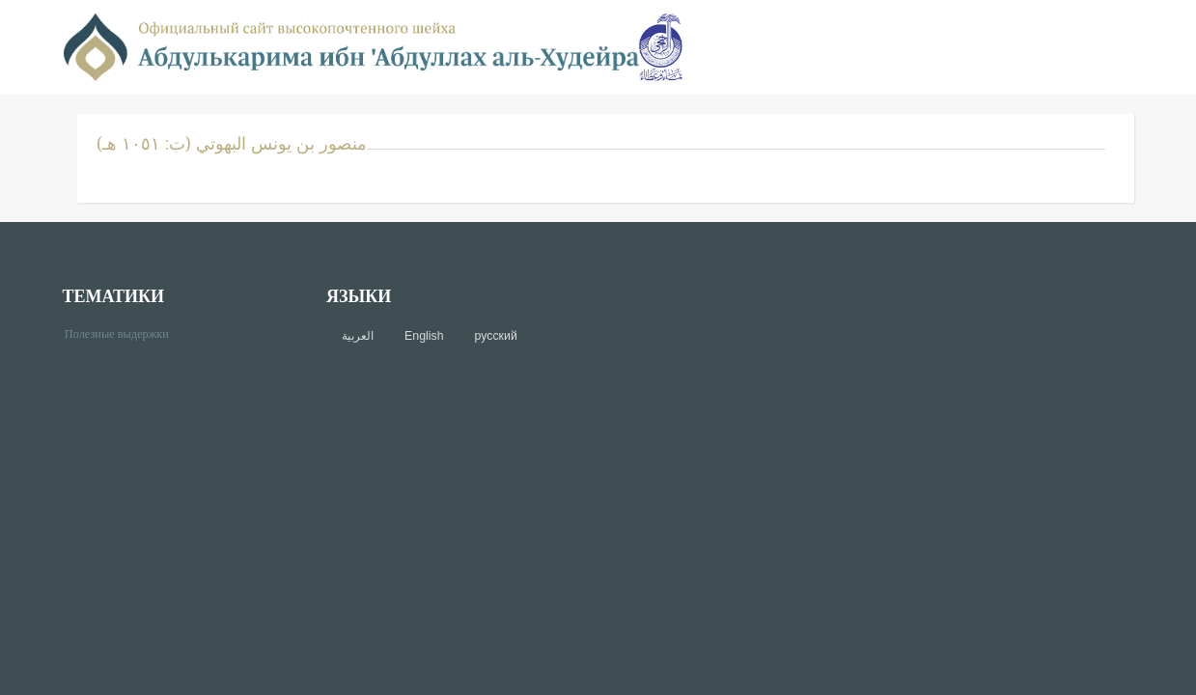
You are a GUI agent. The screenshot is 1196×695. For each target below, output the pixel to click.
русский (496, 336)
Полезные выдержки (124, 333)
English (423, 336)
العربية (358, 336)
